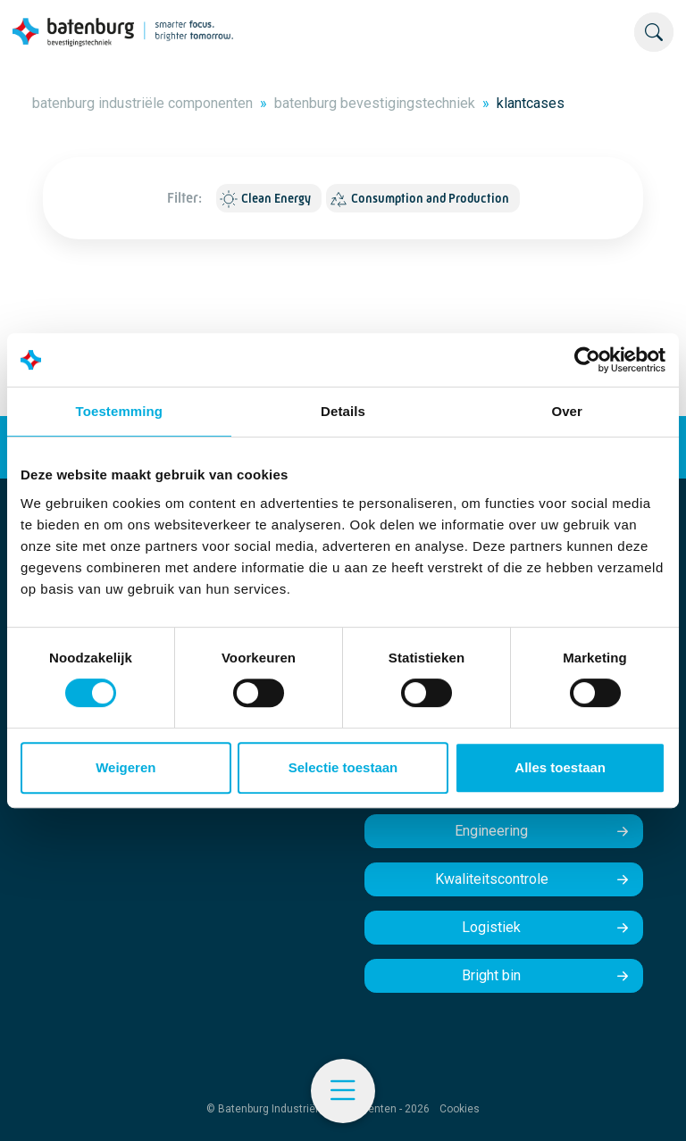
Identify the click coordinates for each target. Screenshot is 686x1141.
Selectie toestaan (343, 767)
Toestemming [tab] (119, 411)
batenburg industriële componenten (142, 103)
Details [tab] (343, 411)
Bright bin (491, 975)
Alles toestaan (560, 767)
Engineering (491, 830)
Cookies (459, 1109)
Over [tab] (566, 411)
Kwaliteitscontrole (491, 878)
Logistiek (491, 927)
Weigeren (125, 767)
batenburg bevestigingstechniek (374, 103)
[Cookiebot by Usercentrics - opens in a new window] (587, 359)
